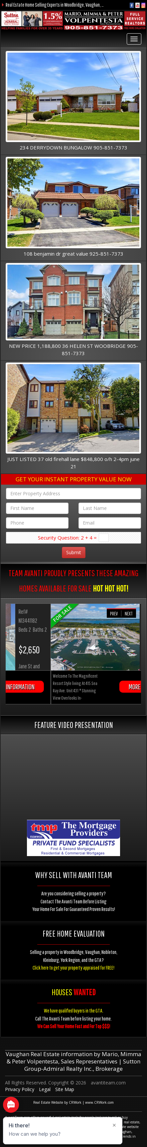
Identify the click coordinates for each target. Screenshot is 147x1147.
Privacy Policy (19, 1089)
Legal (45, 1089)
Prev (114, 613)
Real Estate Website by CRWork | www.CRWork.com (73, 1102)
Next (129, 613)
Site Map (64, 1089)
